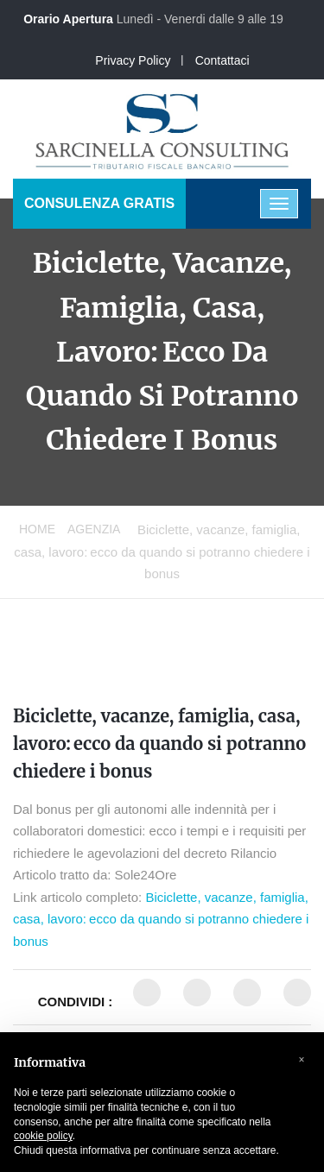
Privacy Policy (132, 60)
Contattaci (222, 60)
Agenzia (93, 529)
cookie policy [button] (43, 1136)
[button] (301, 1060)
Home (37, 529)
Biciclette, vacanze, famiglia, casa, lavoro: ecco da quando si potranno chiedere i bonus (159, 743)
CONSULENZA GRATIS (99, 203)
